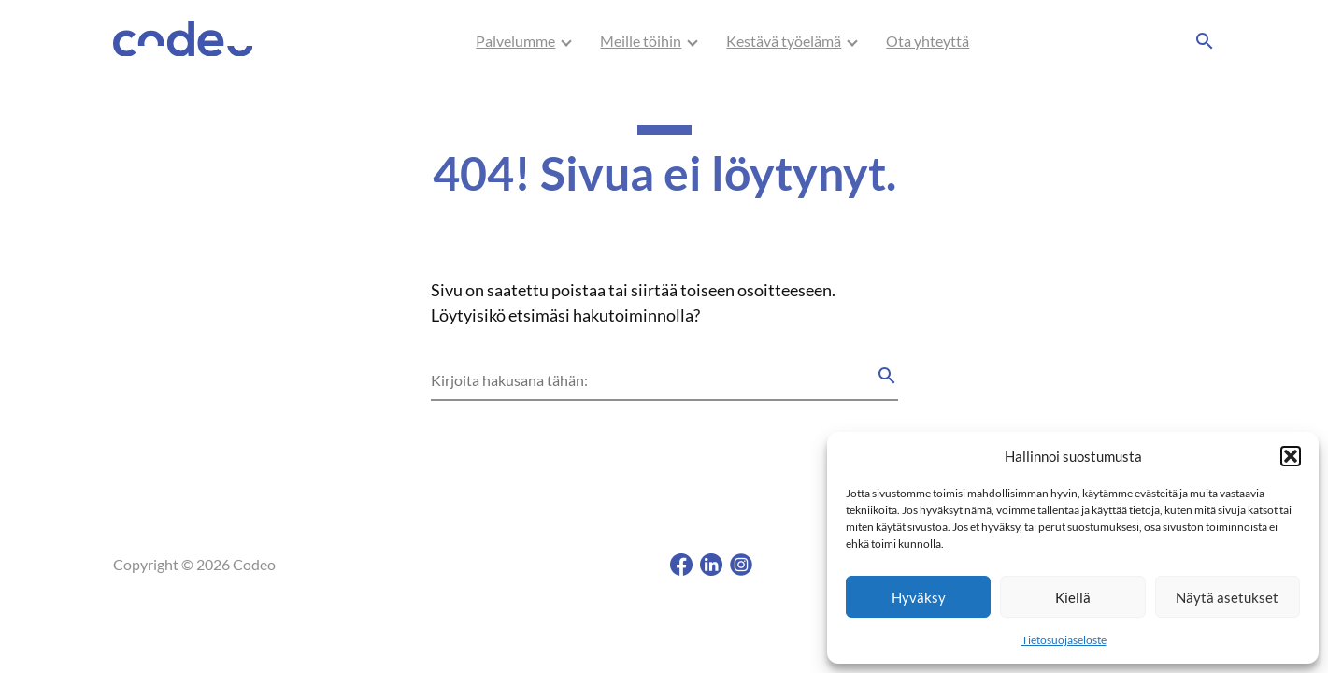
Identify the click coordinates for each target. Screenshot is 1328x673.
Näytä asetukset (1227, 597)
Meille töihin (640, 41)
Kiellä (1073, 597)
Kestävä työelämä (783, 41)
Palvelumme (515, 41)
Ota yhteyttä (927, 41)
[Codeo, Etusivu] (183, 42)
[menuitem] (515, 41)
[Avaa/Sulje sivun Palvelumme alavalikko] (566, 41)
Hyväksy (919, 597)
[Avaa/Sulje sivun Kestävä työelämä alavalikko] (852, 41)
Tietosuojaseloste (1064, 640)
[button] (1290, 456)
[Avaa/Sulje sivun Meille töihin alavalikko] (692, 41)
